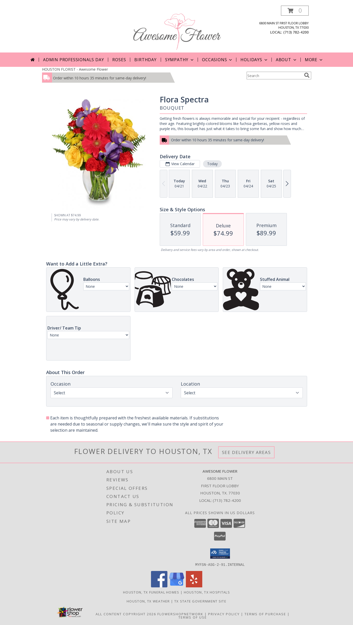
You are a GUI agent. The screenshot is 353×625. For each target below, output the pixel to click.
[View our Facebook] (159, 585)
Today (212, 163)
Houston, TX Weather (148, 601)
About (286, 59)
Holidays (254, 59)
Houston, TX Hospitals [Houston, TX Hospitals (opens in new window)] (207, 592)
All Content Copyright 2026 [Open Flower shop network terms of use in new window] (126, 613)
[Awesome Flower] (177, 29)
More (314, 59)
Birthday (145, 59)
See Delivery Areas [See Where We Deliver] (246, 452)
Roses (119, 59)
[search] (307, 75)
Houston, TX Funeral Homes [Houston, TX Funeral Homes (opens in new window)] (151, 592)
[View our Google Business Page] (176, 585)
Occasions (217, 59)
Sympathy (180, 59)
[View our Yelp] (194, 585)
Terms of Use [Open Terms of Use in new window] (192, 617)
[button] (295, 11)
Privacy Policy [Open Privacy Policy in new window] (224, 613)
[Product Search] (274, 75)
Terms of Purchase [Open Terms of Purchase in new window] (265, 613)
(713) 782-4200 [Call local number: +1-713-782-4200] (296, 32)
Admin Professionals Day (73, 59)
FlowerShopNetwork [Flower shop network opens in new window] (180, 613)
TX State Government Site (200, 601)
